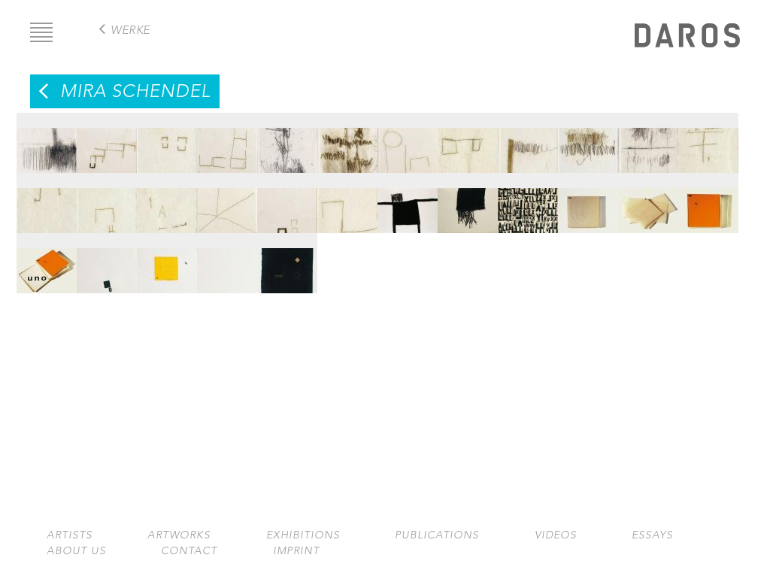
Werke (130, 30)
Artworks (179, 535)
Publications (437, 535)
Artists (69, 535)
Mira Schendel (135, 91)
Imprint (296, 550)
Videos (556, 535)
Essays (652, 535)
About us (76, 550)
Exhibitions (303, 535)
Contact (189, 550)
